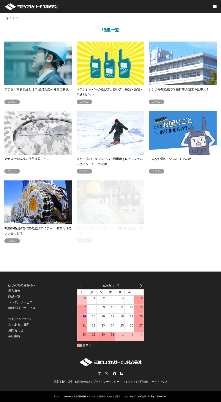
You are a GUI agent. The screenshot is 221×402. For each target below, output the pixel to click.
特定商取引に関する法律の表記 (72, 381)
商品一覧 (14, 296)
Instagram (99, 373)
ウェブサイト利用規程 (135, 381)
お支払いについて (20, 319)
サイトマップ (159, 381)
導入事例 (14, 291)
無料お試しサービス (21, 308)
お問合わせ (15, 330)
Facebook (114, 373)
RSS (121, 373)
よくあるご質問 (18, 324)
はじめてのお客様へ (21, 285)
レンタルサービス (20, 302)
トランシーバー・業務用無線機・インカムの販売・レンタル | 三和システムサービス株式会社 (101, 396)
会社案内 (14, 336)
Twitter (106, 373)
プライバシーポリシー (106, 381)
